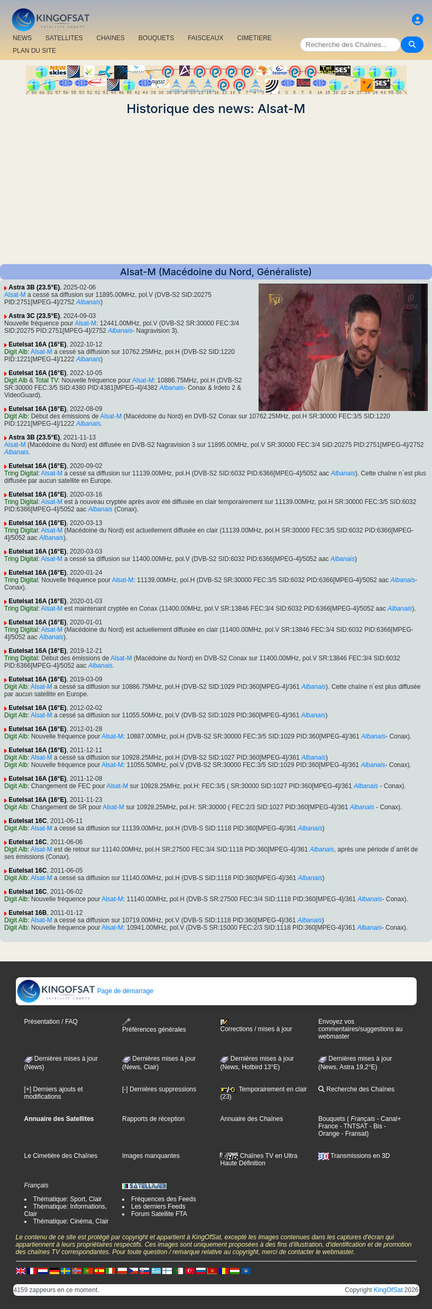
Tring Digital (21, 473)
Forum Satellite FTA (159, 1214)
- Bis (374, 1126)
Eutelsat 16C (27, 821)
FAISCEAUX (205, 38)
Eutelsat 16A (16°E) (37, 344)
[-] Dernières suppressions (159, 1089)
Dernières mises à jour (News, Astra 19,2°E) (355, 1063)
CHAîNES (110, 38)
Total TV (46, 380)
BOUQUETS (156, 38)
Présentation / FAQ (51, 1021)
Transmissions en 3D (354, 1156)
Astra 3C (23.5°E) (34, 316)
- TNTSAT (352, 1126)
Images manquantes (151, 1156)
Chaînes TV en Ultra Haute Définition (258, 1159)
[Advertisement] (216, 190)
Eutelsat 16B (27, 913)
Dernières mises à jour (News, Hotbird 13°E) (256, 1063)
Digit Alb (15, 352)
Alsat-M (15, 294)
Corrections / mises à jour (256, 1026)
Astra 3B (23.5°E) (34, 287)
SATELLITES (63, 38)
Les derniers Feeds (158, 1206)
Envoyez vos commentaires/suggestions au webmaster (360, 1029)
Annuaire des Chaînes (251, 1119)
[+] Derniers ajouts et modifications (53, 1093)
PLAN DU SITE (34, 50)
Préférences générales (154, 1025)
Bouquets (331, 1119)
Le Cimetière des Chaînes (61, 1156)
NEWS (22, 38)
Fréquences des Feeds (163, 1199)
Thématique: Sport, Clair (67, 1199)
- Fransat (352, 1133)
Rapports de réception (153, 1119)
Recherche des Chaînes (356, 1089)
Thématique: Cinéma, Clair (71, 1221)
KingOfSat (388, 1290)
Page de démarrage (84, 991)
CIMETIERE (254, 38)
